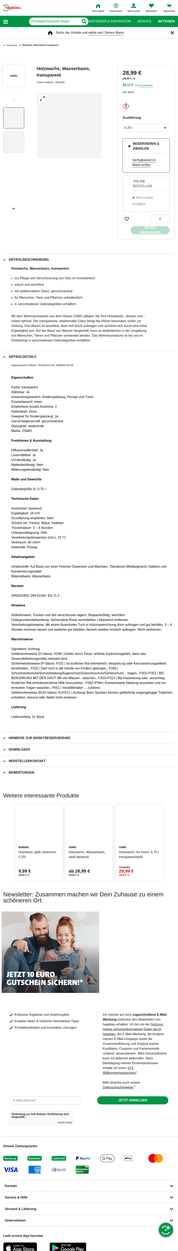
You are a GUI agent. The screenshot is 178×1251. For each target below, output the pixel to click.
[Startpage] (12, 8)
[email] (45, 1100)
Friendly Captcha (65, 1122)
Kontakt (11, 1186)
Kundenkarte (146, 85)
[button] (5, 21)
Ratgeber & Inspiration (110, 21)
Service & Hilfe (16, 1197)
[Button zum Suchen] (81, 21)
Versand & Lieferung (20, 1209)
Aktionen (166, 21)
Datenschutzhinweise (118, 1087)
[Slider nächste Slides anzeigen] (13, 207)
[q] (44, 21)
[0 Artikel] (160, 219)
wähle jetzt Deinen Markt (106, 32)
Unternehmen (15, 1220)
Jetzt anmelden (132, 1100)
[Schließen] (172, 32)
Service (144, 21)
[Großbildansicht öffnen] (69, 125)
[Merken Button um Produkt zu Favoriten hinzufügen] (127, 219)
